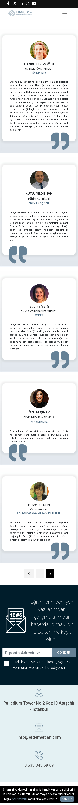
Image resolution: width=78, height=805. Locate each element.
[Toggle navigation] (65, 12)
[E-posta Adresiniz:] (27, 652)
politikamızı (19, 799)
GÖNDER (63, 653)
